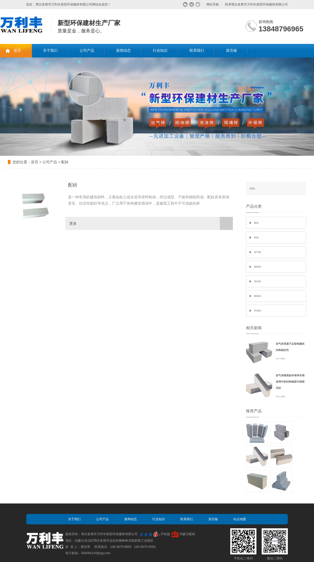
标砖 (256, 237)
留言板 (231, 51)
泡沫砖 (257, 281)
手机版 (165, 534)
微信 (185, 4)
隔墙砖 (257, 296)
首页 (17, 51)
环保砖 (257, 310)
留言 (197, 4)
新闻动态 (123, 51)
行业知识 (160, 51)
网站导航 (212, 4)
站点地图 (239, 519)
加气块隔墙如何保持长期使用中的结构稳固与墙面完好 (290, 381)
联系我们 (196, 51)
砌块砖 (257, 266)
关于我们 (50, 51)
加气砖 (257, 252)
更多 (151, 223)
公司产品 (87, 51)
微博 (191, 4)
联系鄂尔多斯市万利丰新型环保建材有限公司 (256, 4)
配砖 (65, 162)
